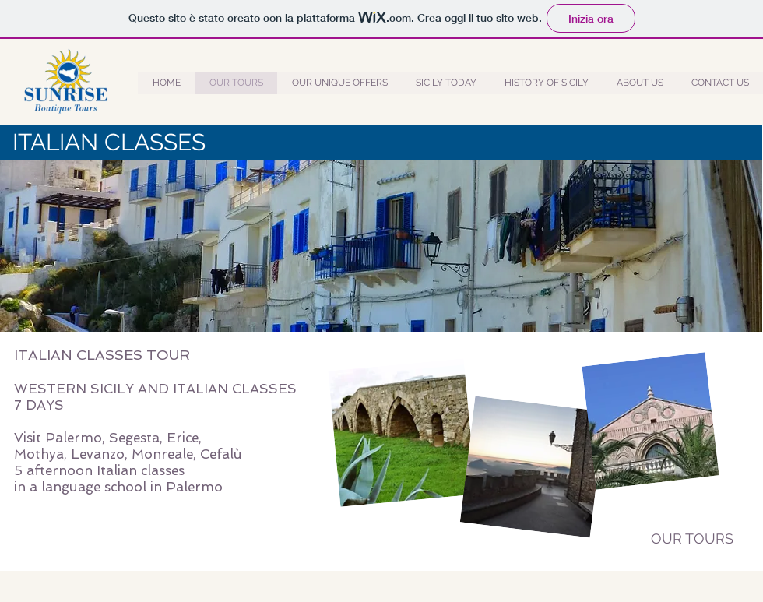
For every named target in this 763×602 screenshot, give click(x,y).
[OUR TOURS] (692, 538)
